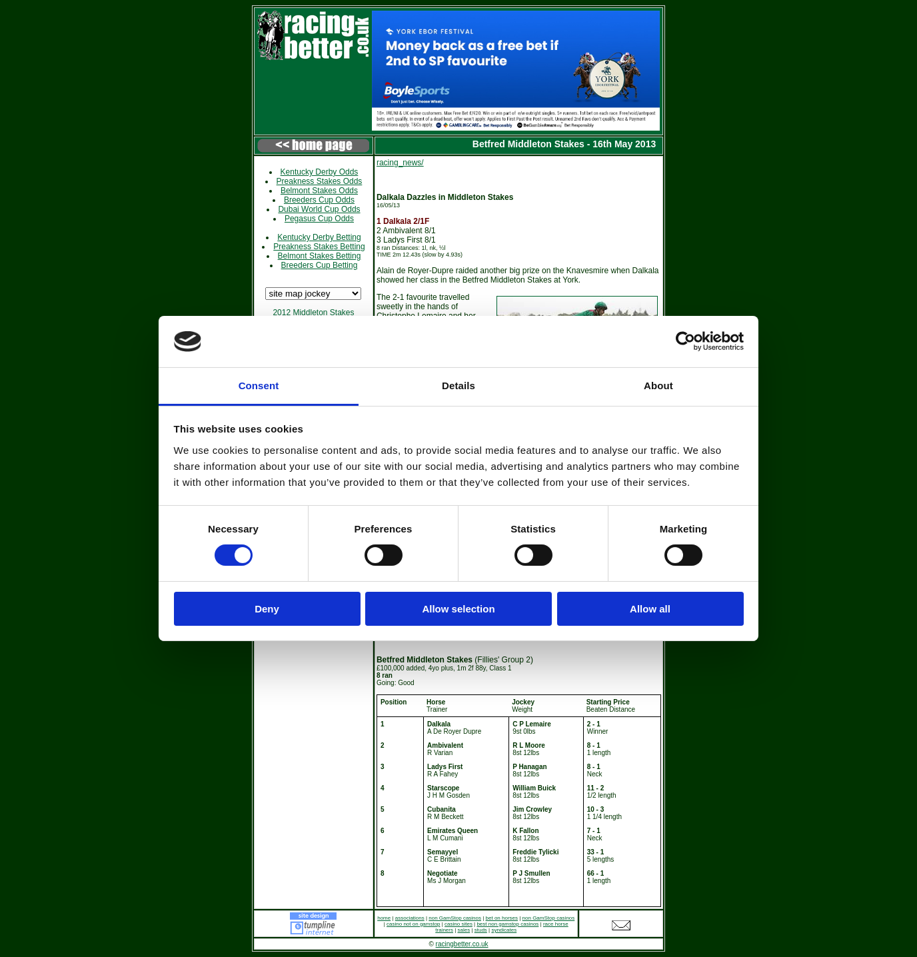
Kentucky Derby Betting (319, 237)
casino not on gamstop (414, 924)
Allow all (650, 608)
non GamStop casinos (455, 918)
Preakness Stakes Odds (320, 181)
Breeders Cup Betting (319, 265)
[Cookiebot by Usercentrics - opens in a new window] (685, 341)
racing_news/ (400, 162)
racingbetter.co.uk (462, 944)
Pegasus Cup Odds (319, 218)
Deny (267, 608)
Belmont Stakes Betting (319, 256)
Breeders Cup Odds (319, 200)
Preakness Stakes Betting (319, 246)
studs (480, 930)
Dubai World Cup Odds (319, 209)
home (384, 918)
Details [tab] (458, 385)
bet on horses (502, 918)
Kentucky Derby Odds (320, 172)
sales (464, 930)
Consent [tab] (259, 385)
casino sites (458, 924)
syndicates (503, 930)
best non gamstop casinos (507, 924)
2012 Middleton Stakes (313, 312)
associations (410, 918)
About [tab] (658, 385)
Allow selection (458, 608)
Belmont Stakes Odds (319, 190)
